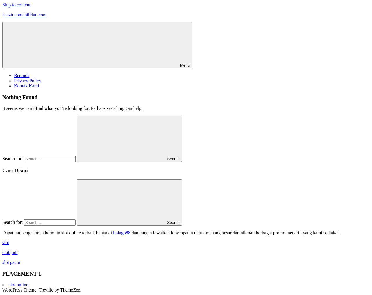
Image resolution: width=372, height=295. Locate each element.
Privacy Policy (27, 80)
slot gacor (11, 262)
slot (5, 242)
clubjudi (9, 252)
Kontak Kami (26, 85)
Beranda (21, 75)
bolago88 (121, 232)
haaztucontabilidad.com (24, 14)
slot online (18, 284)
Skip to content (16, 4)
